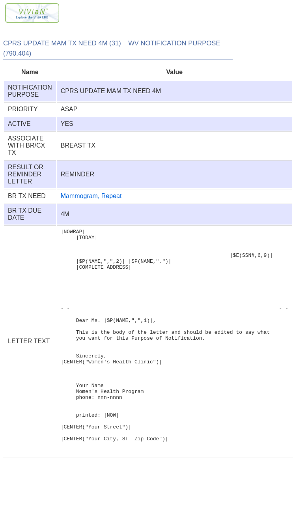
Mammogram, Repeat (91, 196)
